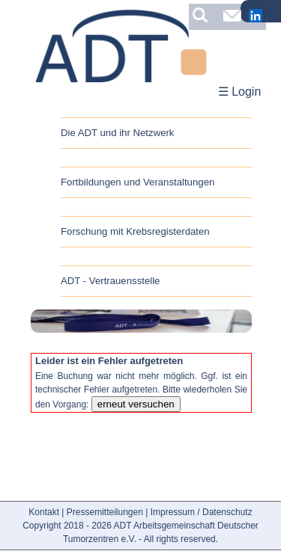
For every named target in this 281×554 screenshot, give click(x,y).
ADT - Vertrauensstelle (110, 280)
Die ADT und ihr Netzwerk (117, 132)
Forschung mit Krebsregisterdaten (135, 231)
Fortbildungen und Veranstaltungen (137, 182)
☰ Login (240, 91)
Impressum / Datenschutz (202, 512)
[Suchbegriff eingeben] (204, 15)
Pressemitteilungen (105, 512)
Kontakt (43, 512)
